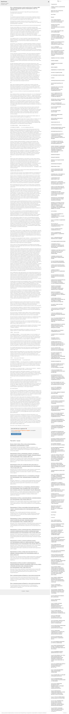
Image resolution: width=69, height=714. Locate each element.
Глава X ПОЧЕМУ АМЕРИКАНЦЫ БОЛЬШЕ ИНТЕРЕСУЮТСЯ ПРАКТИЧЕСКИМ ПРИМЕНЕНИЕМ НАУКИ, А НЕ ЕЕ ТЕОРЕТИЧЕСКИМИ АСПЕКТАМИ (57, 579)
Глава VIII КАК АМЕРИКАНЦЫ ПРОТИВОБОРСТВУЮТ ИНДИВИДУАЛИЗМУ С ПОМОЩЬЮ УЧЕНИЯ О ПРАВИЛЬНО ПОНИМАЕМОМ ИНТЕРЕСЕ (57, 686)
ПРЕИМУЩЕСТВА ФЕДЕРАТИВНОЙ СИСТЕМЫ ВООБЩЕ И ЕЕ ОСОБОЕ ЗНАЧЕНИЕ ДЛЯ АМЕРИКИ (57, 198)
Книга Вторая (53, 514)
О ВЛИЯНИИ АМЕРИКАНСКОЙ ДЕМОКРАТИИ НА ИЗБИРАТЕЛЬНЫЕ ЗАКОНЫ (57, 257)
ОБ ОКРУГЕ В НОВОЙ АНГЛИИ (56, 72)
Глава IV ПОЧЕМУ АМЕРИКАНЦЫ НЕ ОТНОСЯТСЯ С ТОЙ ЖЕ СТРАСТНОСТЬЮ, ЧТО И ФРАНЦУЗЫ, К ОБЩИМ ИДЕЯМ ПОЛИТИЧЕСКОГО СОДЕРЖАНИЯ (58, 539)
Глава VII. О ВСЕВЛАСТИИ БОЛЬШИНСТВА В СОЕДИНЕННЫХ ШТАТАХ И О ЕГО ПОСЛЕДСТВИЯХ (57, 349)
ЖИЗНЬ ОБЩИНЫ (54, 67)
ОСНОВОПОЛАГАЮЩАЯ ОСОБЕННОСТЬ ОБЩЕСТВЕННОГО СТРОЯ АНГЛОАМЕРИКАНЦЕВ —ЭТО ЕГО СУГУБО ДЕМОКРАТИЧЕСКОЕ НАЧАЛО (57, 37)
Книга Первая (53, 14)
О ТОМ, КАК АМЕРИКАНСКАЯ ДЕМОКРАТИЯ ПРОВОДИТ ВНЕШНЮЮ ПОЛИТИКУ (58, 314)
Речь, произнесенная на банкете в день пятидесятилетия (25, 575)
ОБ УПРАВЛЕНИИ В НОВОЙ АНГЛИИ (57, 75)
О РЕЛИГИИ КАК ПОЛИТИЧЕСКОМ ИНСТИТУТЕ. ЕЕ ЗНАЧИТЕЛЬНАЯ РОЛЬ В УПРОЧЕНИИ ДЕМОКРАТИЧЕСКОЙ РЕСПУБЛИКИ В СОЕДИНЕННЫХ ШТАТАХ (58, 434)
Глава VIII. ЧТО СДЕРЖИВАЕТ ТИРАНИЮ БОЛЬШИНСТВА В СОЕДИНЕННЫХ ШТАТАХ (56, 388)
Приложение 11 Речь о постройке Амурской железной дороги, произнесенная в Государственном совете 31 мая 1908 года (25, 509)
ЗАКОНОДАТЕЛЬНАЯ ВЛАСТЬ (56, 124)
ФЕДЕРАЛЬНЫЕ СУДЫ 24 (55, 166)
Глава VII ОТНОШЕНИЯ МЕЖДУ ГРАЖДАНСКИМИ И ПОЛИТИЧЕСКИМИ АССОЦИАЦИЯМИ (58, 679)
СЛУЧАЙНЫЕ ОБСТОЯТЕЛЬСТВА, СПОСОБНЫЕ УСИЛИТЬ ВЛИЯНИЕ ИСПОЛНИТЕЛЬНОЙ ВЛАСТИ (57, 142)
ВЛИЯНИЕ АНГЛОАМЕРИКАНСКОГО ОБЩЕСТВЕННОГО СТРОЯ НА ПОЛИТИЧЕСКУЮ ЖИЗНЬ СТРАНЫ (57, 43)
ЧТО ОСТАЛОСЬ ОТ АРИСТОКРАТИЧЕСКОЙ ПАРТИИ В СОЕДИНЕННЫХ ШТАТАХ (57, 224)
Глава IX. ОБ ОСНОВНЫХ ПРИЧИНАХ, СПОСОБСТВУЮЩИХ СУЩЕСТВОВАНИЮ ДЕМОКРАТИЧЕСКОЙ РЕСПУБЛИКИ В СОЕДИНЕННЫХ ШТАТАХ (58, 408)
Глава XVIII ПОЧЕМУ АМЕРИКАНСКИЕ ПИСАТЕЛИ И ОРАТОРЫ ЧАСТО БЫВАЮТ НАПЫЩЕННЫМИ (58, 621)
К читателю (53, 517)
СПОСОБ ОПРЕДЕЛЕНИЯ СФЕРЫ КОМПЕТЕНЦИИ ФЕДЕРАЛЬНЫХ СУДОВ (57, 170)
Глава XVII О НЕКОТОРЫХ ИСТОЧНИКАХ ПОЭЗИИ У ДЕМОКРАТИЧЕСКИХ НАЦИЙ (56, 616)
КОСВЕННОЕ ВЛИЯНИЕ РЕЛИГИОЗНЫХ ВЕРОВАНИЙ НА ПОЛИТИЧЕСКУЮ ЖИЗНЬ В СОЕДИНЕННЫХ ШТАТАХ (58, 439)
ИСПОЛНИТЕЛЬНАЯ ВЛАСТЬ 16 (56, 131)
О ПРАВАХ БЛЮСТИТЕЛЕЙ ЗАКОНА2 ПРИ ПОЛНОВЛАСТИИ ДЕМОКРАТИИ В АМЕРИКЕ (58, 266)
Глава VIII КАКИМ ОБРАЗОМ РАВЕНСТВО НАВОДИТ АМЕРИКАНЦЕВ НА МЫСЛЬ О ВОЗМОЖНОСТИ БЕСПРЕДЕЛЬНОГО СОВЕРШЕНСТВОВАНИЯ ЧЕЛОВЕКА (58, 561)
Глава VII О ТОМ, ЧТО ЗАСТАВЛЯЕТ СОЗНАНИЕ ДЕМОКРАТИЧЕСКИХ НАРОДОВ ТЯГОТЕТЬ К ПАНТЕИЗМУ (57, 555)
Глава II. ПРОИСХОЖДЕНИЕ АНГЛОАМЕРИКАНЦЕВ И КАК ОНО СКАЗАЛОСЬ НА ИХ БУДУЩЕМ (57, 20)
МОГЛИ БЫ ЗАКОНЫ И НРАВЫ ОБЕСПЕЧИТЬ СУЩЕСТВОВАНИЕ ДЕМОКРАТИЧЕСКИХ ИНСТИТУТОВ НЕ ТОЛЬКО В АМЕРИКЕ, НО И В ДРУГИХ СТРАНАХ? (58, 465)
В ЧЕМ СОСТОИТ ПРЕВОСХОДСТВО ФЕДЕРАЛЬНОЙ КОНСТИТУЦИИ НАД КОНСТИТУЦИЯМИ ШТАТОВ (57, 187)
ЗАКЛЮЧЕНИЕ (53, 512)
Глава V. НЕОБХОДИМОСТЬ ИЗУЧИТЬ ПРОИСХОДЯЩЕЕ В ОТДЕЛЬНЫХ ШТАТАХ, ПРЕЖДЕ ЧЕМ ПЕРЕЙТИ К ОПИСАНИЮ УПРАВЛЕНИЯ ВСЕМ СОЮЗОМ (57, 53)
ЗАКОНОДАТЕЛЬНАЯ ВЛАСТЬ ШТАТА (58, 80)
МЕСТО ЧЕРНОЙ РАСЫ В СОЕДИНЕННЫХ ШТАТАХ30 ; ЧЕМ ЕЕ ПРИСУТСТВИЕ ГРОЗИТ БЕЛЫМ (58, 490)
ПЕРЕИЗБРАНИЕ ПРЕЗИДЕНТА (56, 163)
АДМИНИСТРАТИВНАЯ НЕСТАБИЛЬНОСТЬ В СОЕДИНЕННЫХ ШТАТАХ (58, 271)
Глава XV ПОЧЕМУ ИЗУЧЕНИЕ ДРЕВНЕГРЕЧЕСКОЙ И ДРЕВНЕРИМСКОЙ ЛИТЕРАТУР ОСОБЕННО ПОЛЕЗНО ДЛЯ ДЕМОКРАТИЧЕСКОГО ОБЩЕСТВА (57, 605)
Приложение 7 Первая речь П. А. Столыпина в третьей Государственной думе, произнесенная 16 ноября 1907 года (24, 477)
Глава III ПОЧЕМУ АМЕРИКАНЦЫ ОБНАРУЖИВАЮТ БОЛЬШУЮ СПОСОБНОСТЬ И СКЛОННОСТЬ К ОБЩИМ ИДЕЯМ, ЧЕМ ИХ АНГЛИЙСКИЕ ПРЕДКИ (57, 532)
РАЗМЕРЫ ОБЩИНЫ (54, 60)
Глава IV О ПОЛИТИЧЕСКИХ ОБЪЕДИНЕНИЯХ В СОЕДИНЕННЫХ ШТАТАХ (57, 233)
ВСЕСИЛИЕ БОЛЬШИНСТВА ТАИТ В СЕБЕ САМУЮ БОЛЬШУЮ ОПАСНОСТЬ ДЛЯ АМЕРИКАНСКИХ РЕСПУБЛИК (58, 383)
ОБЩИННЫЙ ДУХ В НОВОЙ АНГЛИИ (57, 69)
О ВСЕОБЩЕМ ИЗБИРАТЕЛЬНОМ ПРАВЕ (58, 241)
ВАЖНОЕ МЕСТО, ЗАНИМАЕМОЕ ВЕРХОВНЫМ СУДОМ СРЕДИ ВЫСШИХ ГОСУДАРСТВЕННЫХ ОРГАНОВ (58, 182)
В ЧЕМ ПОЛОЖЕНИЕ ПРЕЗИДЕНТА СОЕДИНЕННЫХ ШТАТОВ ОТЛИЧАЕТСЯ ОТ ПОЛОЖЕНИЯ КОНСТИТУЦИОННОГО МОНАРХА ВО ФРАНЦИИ (58, 136)
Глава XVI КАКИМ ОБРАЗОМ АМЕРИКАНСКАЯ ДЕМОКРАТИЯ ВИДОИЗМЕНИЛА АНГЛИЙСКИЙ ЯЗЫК (58, 611)
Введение (52, 17)
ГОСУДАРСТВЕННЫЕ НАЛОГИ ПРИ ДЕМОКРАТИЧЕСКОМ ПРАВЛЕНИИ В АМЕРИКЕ (57, 276)
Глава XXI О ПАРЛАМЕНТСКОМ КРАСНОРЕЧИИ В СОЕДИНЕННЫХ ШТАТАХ (57, 637)
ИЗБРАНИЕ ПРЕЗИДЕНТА (55, 154)
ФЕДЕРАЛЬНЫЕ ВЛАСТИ (55, 122)
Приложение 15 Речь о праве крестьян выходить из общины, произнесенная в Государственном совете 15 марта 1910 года (24, 553)
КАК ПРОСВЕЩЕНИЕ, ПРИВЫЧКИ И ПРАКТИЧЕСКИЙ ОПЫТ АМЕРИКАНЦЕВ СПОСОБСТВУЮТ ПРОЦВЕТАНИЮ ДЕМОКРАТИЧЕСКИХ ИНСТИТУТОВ (58, 450)
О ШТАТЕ (52, 77)
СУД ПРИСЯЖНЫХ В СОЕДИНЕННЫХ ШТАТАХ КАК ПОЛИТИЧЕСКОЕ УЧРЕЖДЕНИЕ (58, 402)
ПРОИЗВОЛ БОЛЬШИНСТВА (56, 361)
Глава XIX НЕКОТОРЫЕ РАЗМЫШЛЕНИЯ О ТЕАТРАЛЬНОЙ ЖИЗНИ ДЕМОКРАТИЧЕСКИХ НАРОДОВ (58, 626)
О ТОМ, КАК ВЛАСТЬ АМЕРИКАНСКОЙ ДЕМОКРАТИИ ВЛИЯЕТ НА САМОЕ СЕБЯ (58, 309)
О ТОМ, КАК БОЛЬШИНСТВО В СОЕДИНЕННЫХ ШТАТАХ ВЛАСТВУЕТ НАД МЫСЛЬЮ (58, 371)
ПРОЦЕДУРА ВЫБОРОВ (55, 157)
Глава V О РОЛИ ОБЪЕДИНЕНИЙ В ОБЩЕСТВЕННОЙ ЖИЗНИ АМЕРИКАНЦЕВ (57, 671)
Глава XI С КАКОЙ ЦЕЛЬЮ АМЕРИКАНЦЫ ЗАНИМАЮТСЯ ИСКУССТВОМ (56, 585)
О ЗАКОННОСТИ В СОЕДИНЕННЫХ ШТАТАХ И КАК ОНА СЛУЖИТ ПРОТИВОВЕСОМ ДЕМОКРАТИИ (57, 397)
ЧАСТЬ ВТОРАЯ (54, 211)
